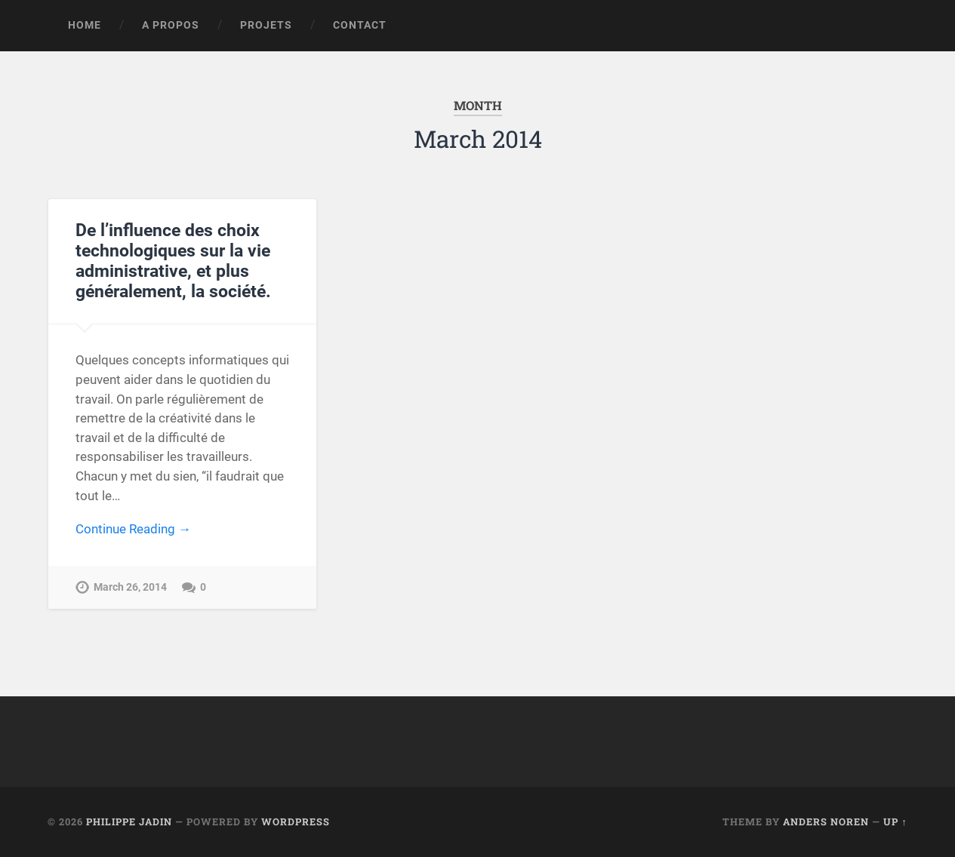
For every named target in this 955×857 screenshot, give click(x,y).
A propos (170, 25)
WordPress (295, 822)
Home (84, 25)
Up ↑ (895, 822)
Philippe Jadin (129, 822)
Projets (266, 25)
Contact (360, 25)
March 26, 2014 (130, 587)
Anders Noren (826, 822)
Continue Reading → (133, 528)
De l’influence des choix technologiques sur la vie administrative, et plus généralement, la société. (173, 260)
